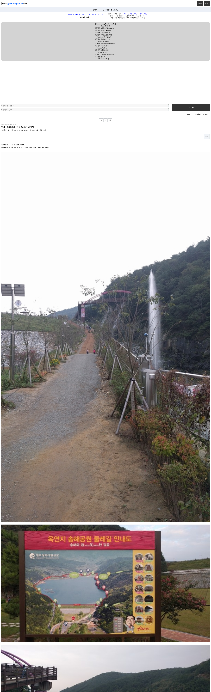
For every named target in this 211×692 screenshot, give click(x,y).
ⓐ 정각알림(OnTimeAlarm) (104, 28)
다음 (118, 592)
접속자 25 (96, 10)
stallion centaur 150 (10, 564)
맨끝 (124, 592)
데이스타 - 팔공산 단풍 (12, 538)
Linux (183, 501)
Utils (27, 505)
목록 (207, 137)
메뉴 (199, 2)
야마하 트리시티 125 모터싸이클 (15, 578)
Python (79, 501)
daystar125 (7, 551)
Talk (79, 498)
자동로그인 (189, 114)
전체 (27, 498)
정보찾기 (206, 114)
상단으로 (4, 618)
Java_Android (131, 498)
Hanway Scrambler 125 (12, 558)
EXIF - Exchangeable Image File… (15, 571)
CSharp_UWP (184, 498)
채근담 (79, 505)
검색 (206, 2)
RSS (207, 510)
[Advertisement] (105, 81)
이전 (93, 592)
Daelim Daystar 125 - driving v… (15, 525)
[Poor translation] (7, 653)
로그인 (116, 10)
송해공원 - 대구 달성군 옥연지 (15, 584)
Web (131, 501)
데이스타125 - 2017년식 (12, 544)
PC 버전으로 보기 (105, 632)
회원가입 (108, 10)
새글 (102, 10)
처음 (87, 592)
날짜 (204, 517)
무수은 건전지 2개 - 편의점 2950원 (16, 531)
